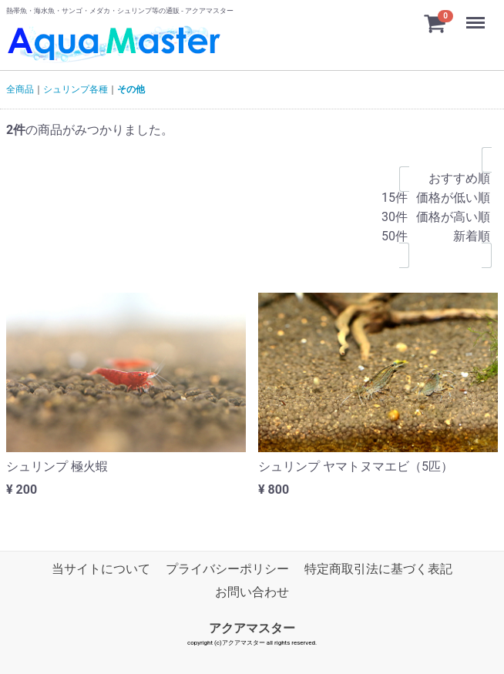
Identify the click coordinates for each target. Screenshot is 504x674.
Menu (477, 15)
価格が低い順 (453, 198)
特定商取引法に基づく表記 (378, 569)
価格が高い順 (453, 217)
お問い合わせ (252, 592)
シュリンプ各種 (75, 89)
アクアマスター (252, 628)
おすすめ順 (453, 179)
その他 (131, 89)
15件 (394, 198)
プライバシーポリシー (227, 569)
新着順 (453, 236)
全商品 (20, 89)
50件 (394, 236)
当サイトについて (101, 569)
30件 (394, 217)
